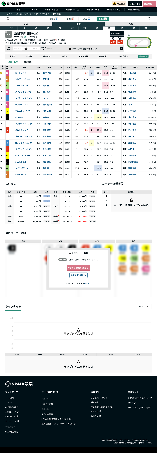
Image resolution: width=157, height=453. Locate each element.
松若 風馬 (47, 162)
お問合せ (96, 416)
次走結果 (28, 62)
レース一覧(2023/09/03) (22, 14)
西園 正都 (132, 168)
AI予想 (29, 56)
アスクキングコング (23, 124)
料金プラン (134, 9)
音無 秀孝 (132, 155)
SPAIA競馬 (129, 442)
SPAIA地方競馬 (11, 432)
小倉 (78, 24)
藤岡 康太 (47, 143)
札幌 (131, 24)
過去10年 (103, 56)
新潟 (26, 24)
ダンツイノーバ (21, 104)
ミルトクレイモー (22, 130)
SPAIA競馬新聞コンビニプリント (56, 419)
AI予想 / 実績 (51, 9)
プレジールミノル (22, 79)
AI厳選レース (72, 9)
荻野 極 (46, 79)
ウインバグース (21, 168)
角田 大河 (47, 155)
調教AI (64, 56)
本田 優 (131, 149)
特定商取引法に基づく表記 (102, 407)
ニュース (33, 9)
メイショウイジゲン (23, 92)
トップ (19, 9)
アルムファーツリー (23, 111)
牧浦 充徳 (132, 92)
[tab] (13, 62)
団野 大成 (47, 111)
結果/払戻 (45, 14)
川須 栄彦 (47, 124)
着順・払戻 (13, 62)
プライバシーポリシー (100, 398)
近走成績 (47, 56)
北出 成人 (132, 79)
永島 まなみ (48, 174)
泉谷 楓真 (47, 149)
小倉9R (36, 14)
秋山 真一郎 (48, 104)
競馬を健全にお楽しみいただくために (59, 424)
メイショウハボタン (23, 149)
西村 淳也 (47, 73)
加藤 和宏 (132, 174)
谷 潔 (130, 104)
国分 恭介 (47, 92)
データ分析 (83, 56)
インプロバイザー (22, 155)
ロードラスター (21, 73)
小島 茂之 (132, 85)
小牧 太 (46, 98)
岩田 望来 (47, 130)
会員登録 (149, 3)
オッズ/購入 (123, 56)
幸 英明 (46, 117)
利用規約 (94, 402)
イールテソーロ (21, 174)
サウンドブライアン (23, 136)
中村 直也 (132, 130)
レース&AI (9, 398)
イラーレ (19, 117)
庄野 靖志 (132, 143)
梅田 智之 (132, 124)
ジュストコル (20, 162)
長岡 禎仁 (47, 85)
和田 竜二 (47, 168)
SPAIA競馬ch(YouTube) (139, 407)
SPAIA (132, 403)
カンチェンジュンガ (23, 143)
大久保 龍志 (133, 162)
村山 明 (131, 136)
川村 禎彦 (132, 111)
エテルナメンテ (21, 85)
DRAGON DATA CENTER (140, 398)
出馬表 (12, 56)
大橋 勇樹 (132, 98)
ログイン (135, 3)
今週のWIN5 (93, 9)
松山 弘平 (47, 136)
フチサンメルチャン (23, 98)
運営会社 (96, 411)
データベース (114, 9)
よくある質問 (47, 414)
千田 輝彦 (132, 73)
